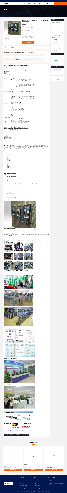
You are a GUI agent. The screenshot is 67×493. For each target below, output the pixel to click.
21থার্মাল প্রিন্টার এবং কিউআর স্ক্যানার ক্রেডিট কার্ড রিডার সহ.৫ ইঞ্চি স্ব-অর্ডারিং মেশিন (33, 467)
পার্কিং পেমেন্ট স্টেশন (37, 480)
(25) (55, 43)
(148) (54, 26)
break (35, 483)
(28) (55, 41)
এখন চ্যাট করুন (57, 63)
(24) (56, 22)
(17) (55, 24)
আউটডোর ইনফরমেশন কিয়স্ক (9, 434)
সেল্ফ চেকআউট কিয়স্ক (38, 488)
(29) (55, 37)
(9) (56, 33)
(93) (55, 39)
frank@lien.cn (51, 480)
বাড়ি (20, 3)
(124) (56, 48)
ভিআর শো (40, 3)
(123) (56, 35)
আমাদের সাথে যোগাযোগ (23, 485)
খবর (34, 3)
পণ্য (24, 3)
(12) (54, 50)
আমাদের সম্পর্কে (29, 3)
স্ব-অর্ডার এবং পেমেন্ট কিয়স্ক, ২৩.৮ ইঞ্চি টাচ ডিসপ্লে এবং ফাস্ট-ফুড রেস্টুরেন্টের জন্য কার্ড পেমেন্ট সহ (53, 467)
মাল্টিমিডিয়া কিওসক (17, 434)
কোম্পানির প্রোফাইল (23, 480)
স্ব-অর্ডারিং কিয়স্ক (37, 485)
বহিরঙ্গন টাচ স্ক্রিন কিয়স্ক (25, 434)
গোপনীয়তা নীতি (22, 488)
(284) (55, 31)
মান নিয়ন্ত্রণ (21, 483)
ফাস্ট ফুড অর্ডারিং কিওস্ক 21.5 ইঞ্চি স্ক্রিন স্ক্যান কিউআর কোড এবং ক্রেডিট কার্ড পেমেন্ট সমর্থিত (12, 467)
